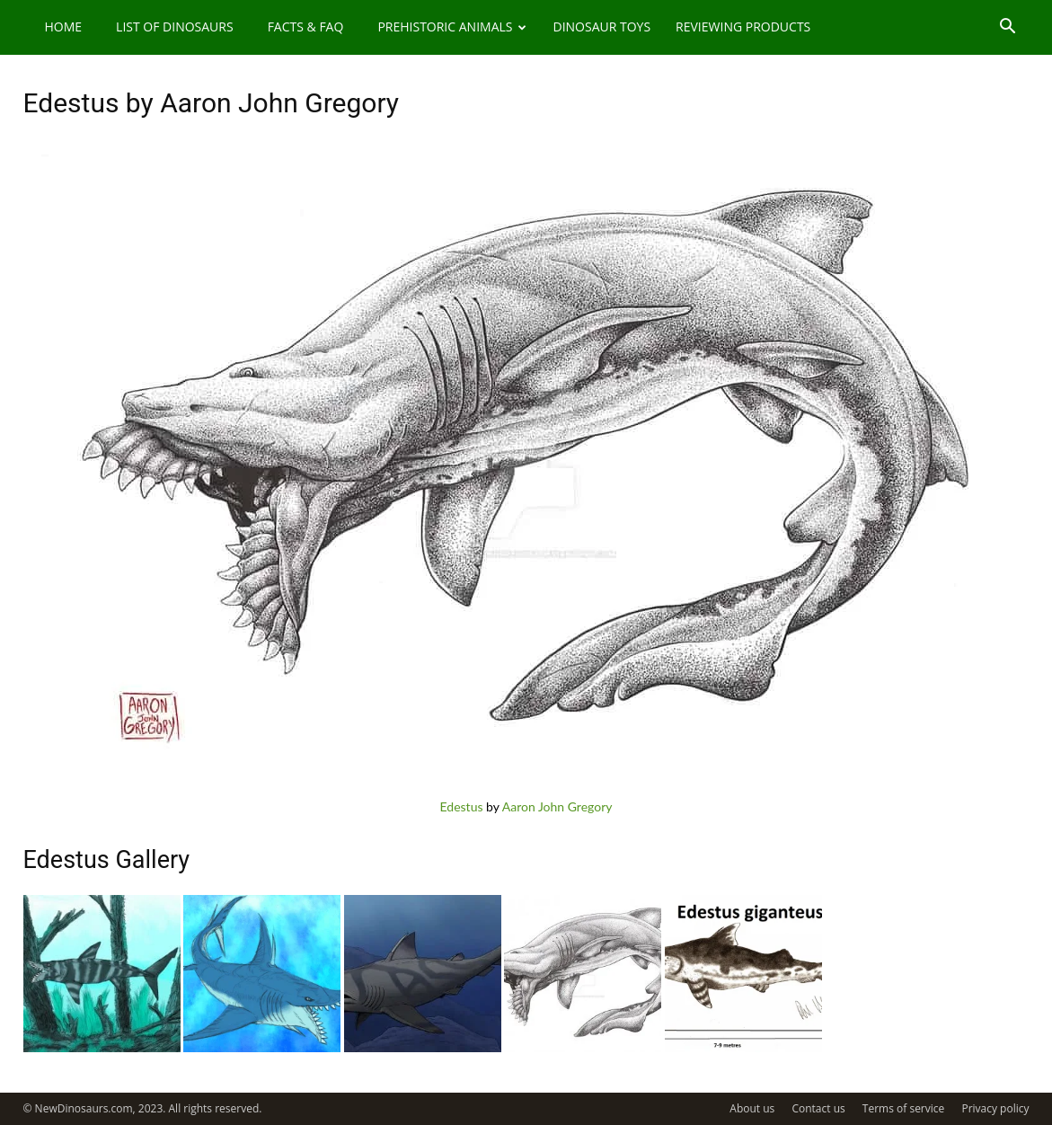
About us (751, 1108)
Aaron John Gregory (557, 806)
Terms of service (903, 1108)
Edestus (461, 806)
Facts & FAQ (306, 26)
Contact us (817, 1108)
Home (64, 26)
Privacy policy (995, 1108)
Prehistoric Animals (451, 26)
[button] (1008, 28)
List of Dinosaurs (175, 26)
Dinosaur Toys (601, 26)
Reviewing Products (743, 26)
